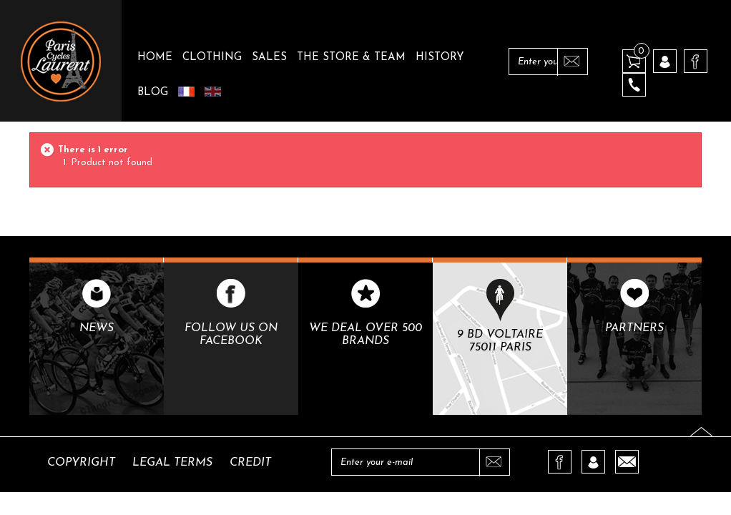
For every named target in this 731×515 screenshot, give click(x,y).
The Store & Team (351, 57)
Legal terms (172, 463)
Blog (152, 92)
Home (154, 57)
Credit (250, 463)
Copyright (81, 463)
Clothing (212, 57)
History (440, 57)
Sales (269, 57)
